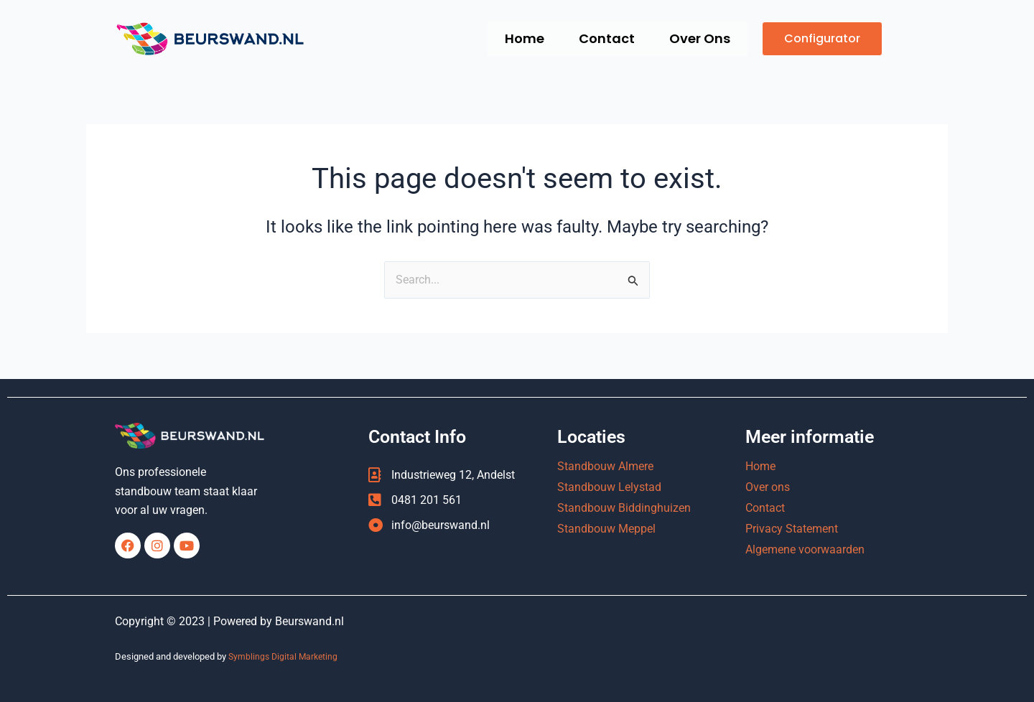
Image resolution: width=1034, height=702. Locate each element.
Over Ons (697, 38)
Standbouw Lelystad (609, 488)
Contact (600, 38)
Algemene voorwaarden (805, 550)
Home (514, 38)
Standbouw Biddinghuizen (624, 508)
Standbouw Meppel (606, 529)
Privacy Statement (791, 529)
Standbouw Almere (605, 467)
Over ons (767, 488)
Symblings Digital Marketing (285, 657)
